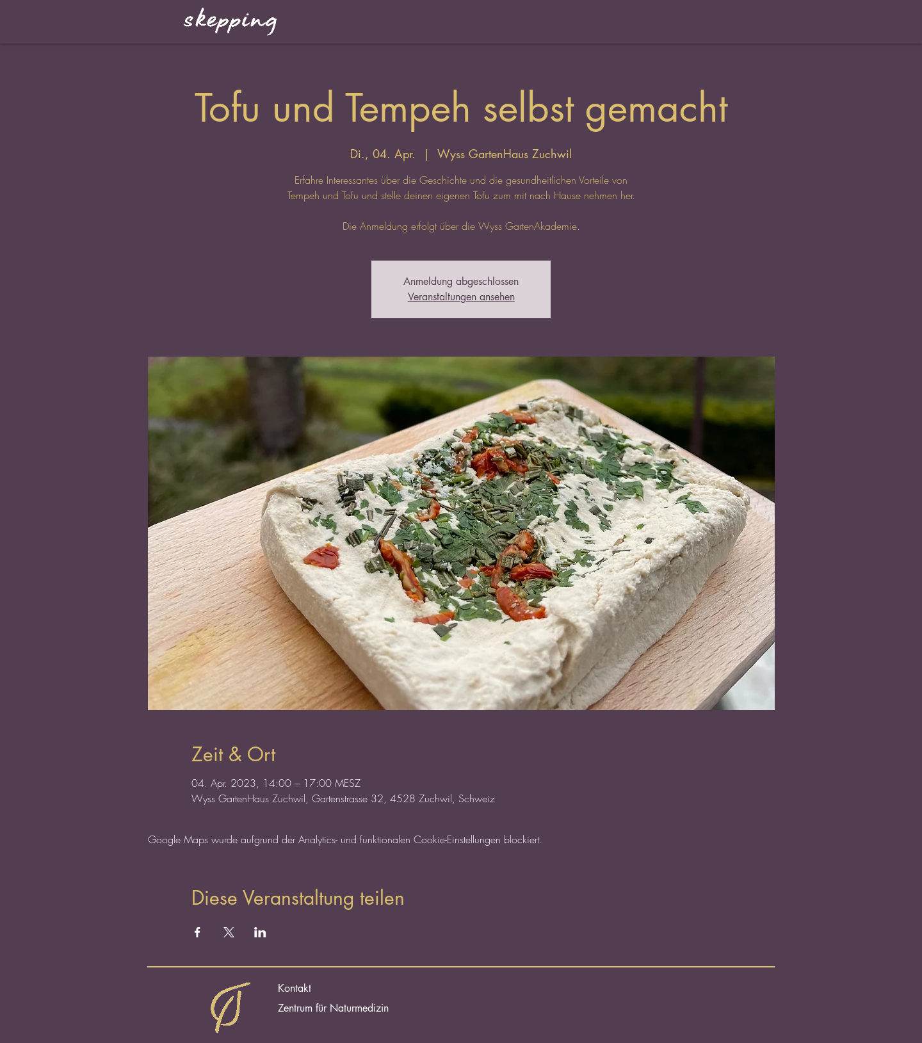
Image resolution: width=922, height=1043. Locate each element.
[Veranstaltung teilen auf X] (229, 932)
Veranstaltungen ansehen (461, 296)
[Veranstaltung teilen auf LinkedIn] (260, 932)
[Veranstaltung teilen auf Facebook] (197, 932)
